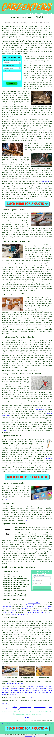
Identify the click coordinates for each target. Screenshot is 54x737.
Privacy (51, 723)
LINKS (31, 13)
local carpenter (22, 234)
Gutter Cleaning (40, 707)
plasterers (29, 606)
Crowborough (35, 690)
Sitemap (2, 723)
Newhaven (49, 687)
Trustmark (5, 430)
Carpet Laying (16, 709)
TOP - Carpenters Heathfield (12, 704)
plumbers (5, 605)
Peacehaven (5, 692)
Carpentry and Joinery (37, 286)
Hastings (37, 692)
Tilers (15, 707)
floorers (46, 608)
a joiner (14, 273)
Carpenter (5, 700)
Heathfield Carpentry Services (18, 567)
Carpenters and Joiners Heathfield (16, 241)
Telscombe (28, 692)
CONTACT (42, 13)
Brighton (31, 687)
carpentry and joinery (25, 454)
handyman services (17, 614)
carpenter (13, 34)
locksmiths (36, 610)
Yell (8, 415)
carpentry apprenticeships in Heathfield (20, 285)
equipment (43, 40)
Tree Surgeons (25, 707)
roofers (25, 608)
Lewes (50, 688)
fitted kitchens (31, 605)
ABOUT (36, 13)
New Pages (8, 723)
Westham (14, 688)
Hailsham (20, 692)
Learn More (28, 736)
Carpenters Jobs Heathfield (16, 683)
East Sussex (15, 30)
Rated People (39, 409)
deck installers (34, 603)
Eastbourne (5, 690)
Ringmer (21, 688)
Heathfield (45, 181)
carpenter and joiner (22, 266)
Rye (50, 690)
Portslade (14, 690)
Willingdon (5, 688)
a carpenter (44, 275)
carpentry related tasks (27, 561)
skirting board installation (39, 612)
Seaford (43, 688)
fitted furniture (8, 612)
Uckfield (44, 690)
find (7, 507)
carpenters (14, 49)
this (7, 500)
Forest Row (24, 690)
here (25, 520)
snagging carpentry (29, 557)
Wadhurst (13, 694)
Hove (43, 692)
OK (34, 736)
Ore (37, 688)
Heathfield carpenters (23, 527)
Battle (13, 692)
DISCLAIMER (49, 13)
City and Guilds (15, 286)
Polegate (40, 687)
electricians (6, 606)
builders (14, 610)
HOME (27, 13)
